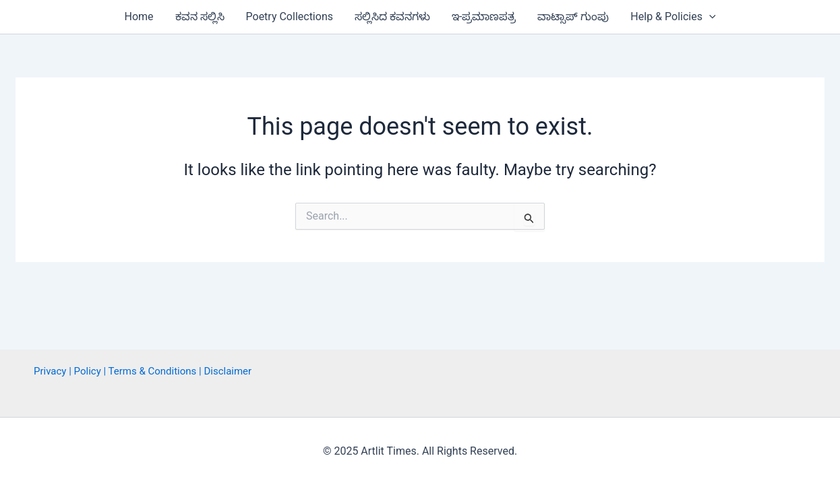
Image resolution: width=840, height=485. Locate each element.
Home (138, 16)
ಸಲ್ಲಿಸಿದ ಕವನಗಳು (392, 16)
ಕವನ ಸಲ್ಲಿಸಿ (199, 16)
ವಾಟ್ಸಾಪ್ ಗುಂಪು (573, 16)
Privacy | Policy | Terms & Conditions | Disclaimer (142, 371)
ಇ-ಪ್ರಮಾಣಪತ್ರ (484, 16)
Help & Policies (672, 17)
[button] (709, 17)
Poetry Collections (289, 16)
